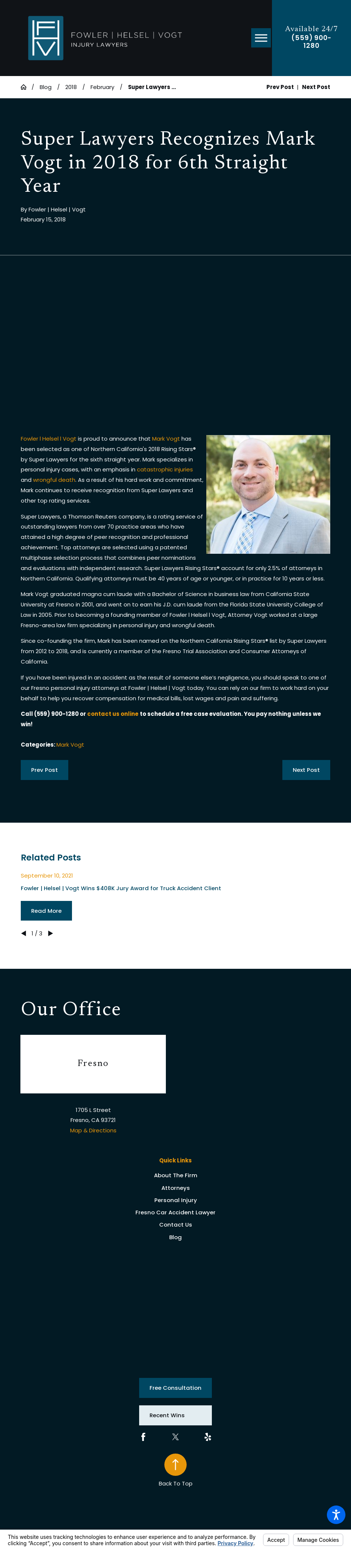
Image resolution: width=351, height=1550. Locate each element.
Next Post (306, 770)
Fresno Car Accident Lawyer (175, 1212)
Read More (46, 911)
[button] (336, 1514)
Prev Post (44, 770)
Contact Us (175, 1224)
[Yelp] (208, 1437)
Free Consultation (175, 1388)
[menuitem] (176, 1176)
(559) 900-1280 (311, 42)
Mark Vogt (166, 438)
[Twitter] (175, 1437)
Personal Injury (175, 1200)
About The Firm (175, 1175)
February (102, 87)
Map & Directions (93, 1130)
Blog (46, 87)
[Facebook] (143, 1437)
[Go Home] (26, 87)
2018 (71, 87)
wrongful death (54, 480)
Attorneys (175, 1188)
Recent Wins (167, 1415)
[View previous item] (23, 933)
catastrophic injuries (165, 469)
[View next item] (50, 933)
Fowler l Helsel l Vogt (48, 438)
